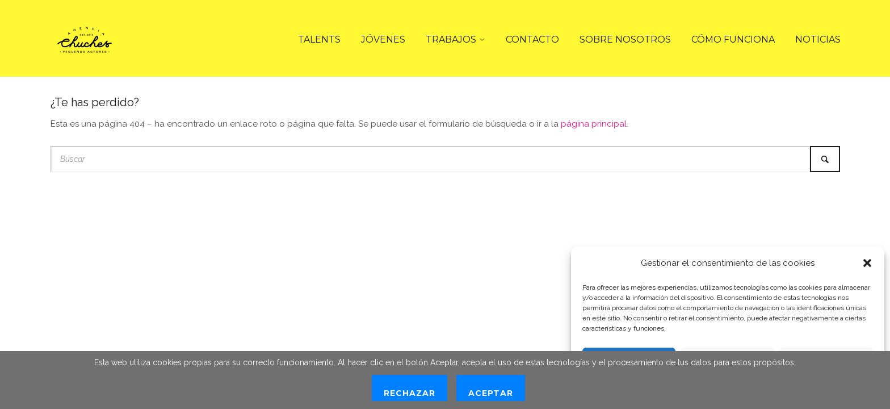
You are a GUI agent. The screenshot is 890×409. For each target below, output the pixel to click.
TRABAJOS (451, 39)
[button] (867, 263)
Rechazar (409, 393)
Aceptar (490, 393)
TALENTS (319, 39)
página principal (594, 124)
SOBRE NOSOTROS (625, 39)
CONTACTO (532, 39)
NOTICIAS (818, 39)
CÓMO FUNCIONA (733, 39)
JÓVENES (383, 39)
